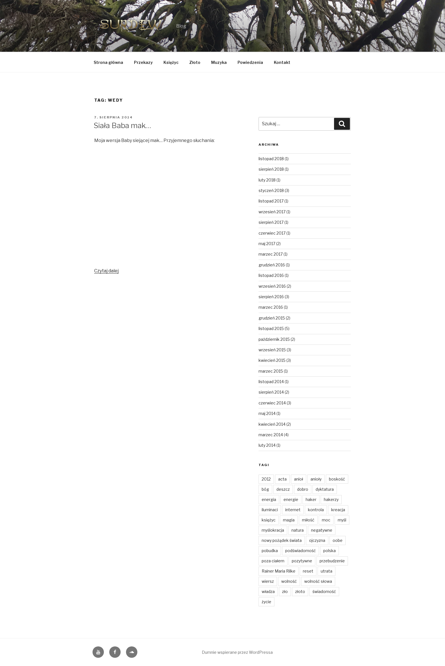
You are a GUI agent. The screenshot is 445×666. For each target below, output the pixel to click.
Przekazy (143, 62)
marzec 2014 (271, 434)
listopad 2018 (271, 158)
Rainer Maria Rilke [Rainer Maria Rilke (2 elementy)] (278, 571)
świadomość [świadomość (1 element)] (324, 591)
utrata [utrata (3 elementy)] (326, 571)
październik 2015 (274, 339)
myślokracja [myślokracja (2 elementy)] (273, 530)
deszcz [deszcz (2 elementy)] (283, 489)
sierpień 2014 (271, 392)
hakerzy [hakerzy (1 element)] (331, 499)
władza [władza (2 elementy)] (268, 591)
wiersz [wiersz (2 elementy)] (268, 581)
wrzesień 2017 (272, 211)
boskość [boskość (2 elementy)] (337, 479)
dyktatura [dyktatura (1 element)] (325, 489)
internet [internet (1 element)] (293, 509)
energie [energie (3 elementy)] (291, 499)
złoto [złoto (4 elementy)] (300, 591)
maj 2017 (267, 243)
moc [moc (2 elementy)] (326, 519)
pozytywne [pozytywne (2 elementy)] (302, 560)
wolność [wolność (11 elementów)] (289, 581)
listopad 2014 (271, 381)
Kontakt (282, 62)
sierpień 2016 (271, 296)
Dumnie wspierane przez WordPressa (237, 652)
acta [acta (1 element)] (282, 479)
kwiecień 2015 (272, 360)
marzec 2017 (271, 254)
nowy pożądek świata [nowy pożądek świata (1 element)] (282, 540)
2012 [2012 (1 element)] (266, 479)
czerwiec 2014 (272, 402)
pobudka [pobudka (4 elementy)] (270, 550)
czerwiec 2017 (272, 233)
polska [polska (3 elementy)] (329, 550)
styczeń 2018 (271, 190)
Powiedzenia (250, 62)
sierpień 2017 (271, 222)
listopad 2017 (271, 201)
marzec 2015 (271, 371)
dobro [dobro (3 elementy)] (302, 489)
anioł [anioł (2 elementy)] (298, 479)
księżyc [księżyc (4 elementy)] (269, 519)
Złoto (194, 62)
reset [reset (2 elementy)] (308, 571)
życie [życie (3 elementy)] (266, 601)
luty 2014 (267, 445)
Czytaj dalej (106, 271)
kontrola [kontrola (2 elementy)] (316, 509)
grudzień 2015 (272, 318)
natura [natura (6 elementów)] (297, 530)
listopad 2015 (271, 328)
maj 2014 (267, 413)
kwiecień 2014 (272, 424)
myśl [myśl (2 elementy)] (342, 519)
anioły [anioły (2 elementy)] (316, 479)
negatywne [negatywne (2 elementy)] (321, 530)
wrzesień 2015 (272, 349)
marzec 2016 (271, 307)
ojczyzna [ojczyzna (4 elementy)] (317, 540)
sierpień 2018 (271, 169)
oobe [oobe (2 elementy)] (338, 540)
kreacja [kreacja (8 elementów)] (338, 509)
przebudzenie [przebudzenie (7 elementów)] (332, 560)
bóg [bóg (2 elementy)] (265, 489)
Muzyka (219, 62)
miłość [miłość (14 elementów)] (308, 519)
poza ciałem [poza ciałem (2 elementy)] (273, 560)
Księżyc (171, 62)
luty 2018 (267, 180)
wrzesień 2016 (272, 286)
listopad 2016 (271, 275)
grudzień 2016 (272, 264)
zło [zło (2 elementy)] (285, 591)
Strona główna (108, 62)
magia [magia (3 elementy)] (289, 519)
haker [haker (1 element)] (311, 499)
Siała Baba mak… (122, 125)
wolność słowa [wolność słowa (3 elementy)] (318, 581)
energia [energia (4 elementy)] (269, 499)
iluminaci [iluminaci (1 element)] (270, 509)
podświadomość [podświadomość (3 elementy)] (300, 550)
